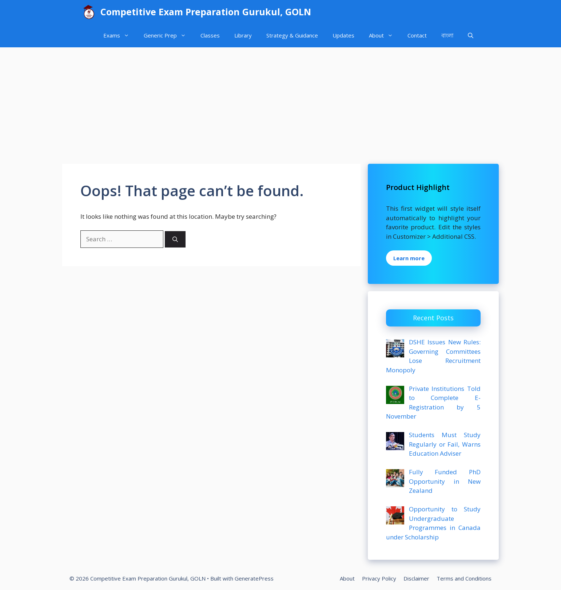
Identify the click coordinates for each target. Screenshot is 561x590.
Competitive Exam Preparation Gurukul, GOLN (205, 11)
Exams (119, 35)
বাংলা (447, 35)
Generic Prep (168, 35)
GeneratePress (254, 578)
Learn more (409, 258)
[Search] (175, 239)
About (384, 35)
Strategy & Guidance (292, 35)
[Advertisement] (280, 102)
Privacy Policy (379, 578)
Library (243, 35)
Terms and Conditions (464, 578)
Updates (343, 35)
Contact (417, 35)
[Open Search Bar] (471, 35)
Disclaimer (416, 578)
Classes (210, 35)
